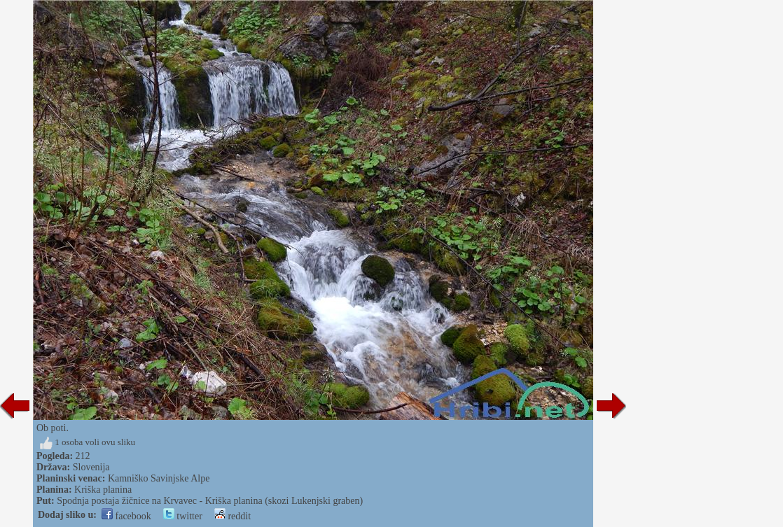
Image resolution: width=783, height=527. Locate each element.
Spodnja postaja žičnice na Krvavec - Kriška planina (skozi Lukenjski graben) (210, 501)
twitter (182, 516)
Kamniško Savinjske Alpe (158, 478)
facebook (126, 516)
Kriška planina (103, 489)
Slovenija (91, 467)
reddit (232, 516)
